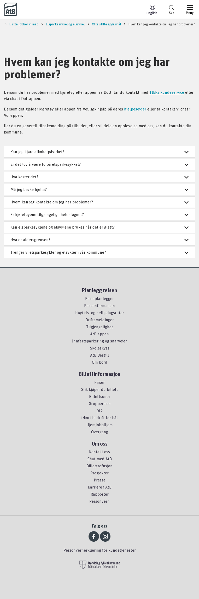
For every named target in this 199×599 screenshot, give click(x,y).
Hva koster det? (99, 176)
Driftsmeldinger (99, 319)
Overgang (99, 431)
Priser (99, 382)
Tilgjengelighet (99, 326)
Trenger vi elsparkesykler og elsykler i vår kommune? (99, 252)
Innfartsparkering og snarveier (99, 340)
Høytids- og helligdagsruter (99, 312)
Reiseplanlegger (99, 298)
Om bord (99, 362)
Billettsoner (99, 396)
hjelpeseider (135, 109)
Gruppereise (99, 403)
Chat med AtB (99, 458)
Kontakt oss (99, 451)
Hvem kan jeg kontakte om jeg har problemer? (99, 201)
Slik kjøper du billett (99, 389)
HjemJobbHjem (99, 424)
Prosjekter (99, 472)
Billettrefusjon (99, 465)
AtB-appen (99, 333)
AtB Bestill (99, 355)
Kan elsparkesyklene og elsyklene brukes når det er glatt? (99, 227)
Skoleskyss (99, 348)
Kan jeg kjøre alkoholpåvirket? (99, 151)
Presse (100, 479)
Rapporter (100, 494)
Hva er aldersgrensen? (99, 239)
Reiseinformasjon (99, 305)
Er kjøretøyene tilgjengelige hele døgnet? (99, 214)
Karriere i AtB (100, 487)
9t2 (100, 410)
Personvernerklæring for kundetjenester (99, 550)
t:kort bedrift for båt (99, 417)
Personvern (99, 501)
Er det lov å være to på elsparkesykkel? (99, 164)
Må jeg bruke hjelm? (99, 189)
